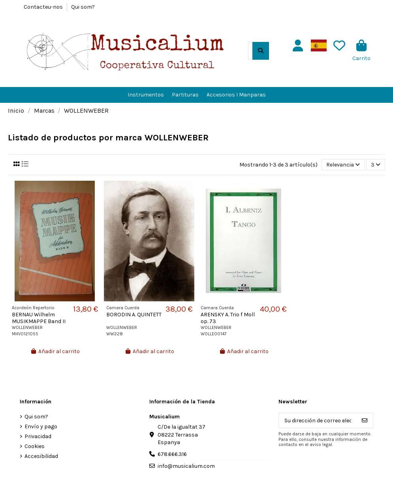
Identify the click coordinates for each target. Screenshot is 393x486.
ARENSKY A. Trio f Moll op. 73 (228, 318)
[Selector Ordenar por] (343, 164)
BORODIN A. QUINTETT (134, 314)
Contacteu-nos (44, 7)
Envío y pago (40, 426)
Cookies (34, 446)
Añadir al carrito (55, 351)
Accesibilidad (41, 456)
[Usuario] (297, 46)
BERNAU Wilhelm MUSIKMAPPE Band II (39, 318)
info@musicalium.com (186, 466)
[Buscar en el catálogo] (260, 51)
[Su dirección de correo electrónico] (318, 420)
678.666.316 (172, 454)
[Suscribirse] (364, 420)
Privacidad (37, 436)
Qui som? (83, 7)
